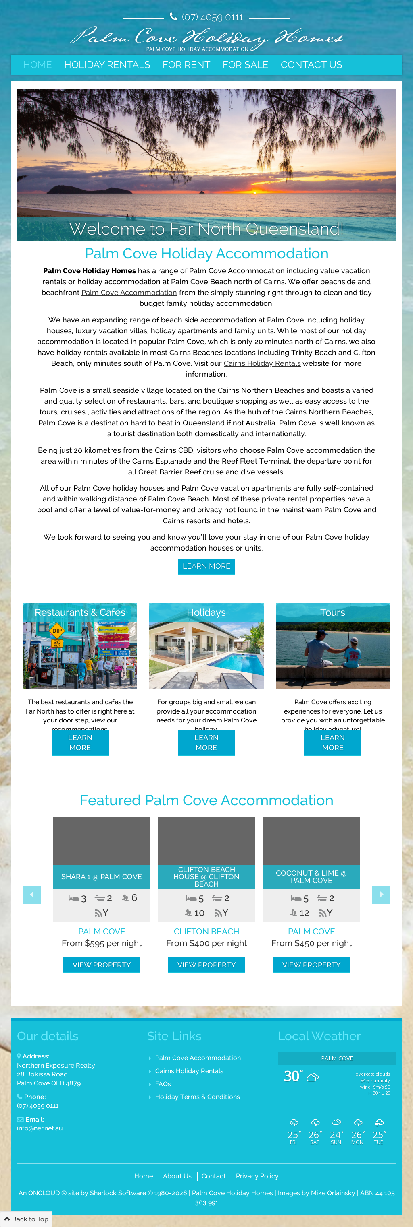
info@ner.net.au (40, 1128)
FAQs (163, 1084)
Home (37, 64)
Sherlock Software (118, 1193)
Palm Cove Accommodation (129, 292)
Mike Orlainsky (333, 1193)
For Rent (187, 64)
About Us (177, 1176)
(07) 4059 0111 (211, 17)
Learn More (206, 566)
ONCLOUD (44, 1193)
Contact (214, 1176)
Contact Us (311, 64)
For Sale (246, 64)
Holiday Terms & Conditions (197, 1097)
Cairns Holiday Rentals (189, 1071)
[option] (101, 895)
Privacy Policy (257, 1176)
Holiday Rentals (107, 64)
